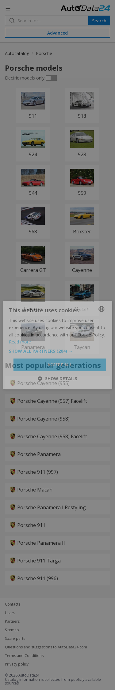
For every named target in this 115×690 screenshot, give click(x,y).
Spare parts (15, 638)
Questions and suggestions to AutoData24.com (46, 647)
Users (10, 613)
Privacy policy (17, 664)
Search (99, 21)
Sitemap (12, 630)
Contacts (12, 604)
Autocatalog (17, 53)
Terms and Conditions (24, 656)
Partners (12, 621)
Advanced (57, 33)
